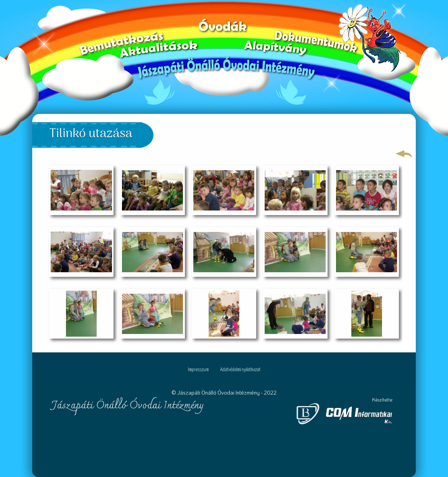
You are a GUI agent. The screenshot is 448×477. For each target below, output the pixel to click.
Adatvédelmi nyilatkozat (240, 369)
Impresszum (198, 369)
